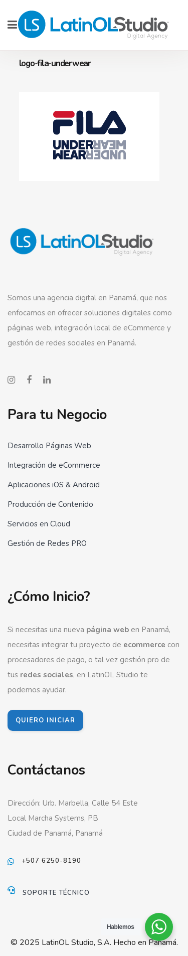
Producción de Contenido (50, 504)
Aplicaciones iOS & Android (54, 485)
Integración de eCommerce (54, 465)
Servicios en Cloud (39, 524)
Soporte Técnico (56, 892)
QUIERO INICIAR (45, 720)
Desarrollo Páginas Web (49, 446)
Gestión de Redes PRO (47, 543)
